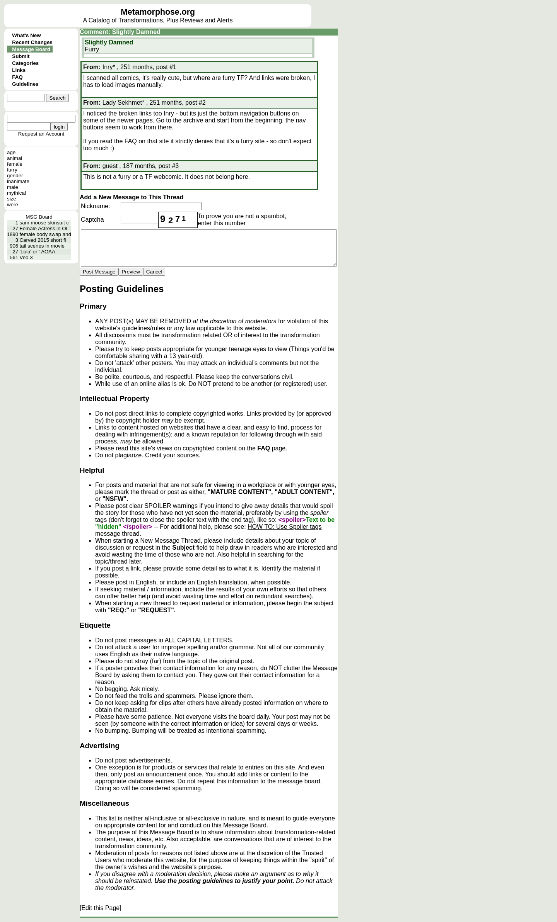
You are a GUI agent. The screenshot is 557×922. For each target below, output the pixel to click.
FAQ (17, 77)
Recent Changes (32, 42)
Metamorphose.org (158, 12)
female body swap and (45, 234)
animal (14, 158)
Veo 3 (26, 257)
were (12, 204)
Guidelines (25, 84)
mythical (16, 193)
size (11, 199)
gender (15, 175)
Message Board (31, 49)
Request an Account (41, 134)
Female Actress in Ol (43, 228)
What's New (26, 35)
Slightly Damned (109, 42)
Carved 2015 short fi (43, 240)
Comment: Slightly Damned (120, 32)
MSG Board (39, 217)
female (14, 164)
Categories (25, 63)
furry (12, 170)
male (12, 187)
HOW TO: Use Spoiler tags (284, 526)
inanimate (18, 181)
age (11, 152)
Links (19, 70)
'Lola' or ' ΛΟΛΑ (37, 252)
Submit (20, 56)
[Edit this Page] (100, 908)
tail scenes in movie (42, 246)
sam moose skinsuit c (44, 223)
